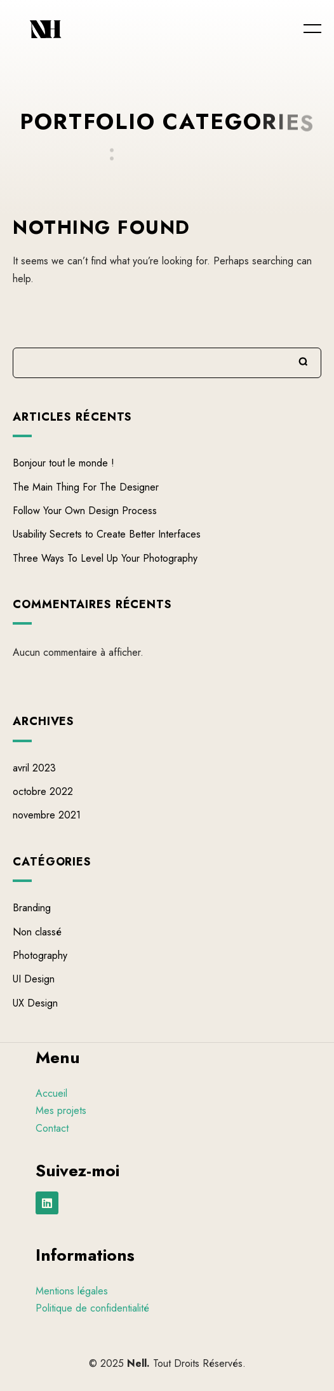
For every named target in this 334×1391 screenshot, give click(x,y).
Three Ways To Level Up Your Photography (105, 558)
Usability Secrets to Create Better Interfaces (107, 534)
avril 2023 (34, 768)
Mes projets (61, 1110)
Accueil (51, 1093)
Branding (32, 908)
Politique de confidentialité (92, 1308)
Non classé (37, 932)
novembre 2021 (47, 815)
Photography (40, 956)
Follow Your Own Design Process (85, 510)
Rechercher (303, 361)
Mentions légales (72, 1291)
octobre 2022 (43, 792)
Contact (52, 1128)
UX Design (35, 1003)
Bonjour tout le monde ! (63, 463)
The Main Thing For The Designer (86, 487)
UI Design (34, 979)
